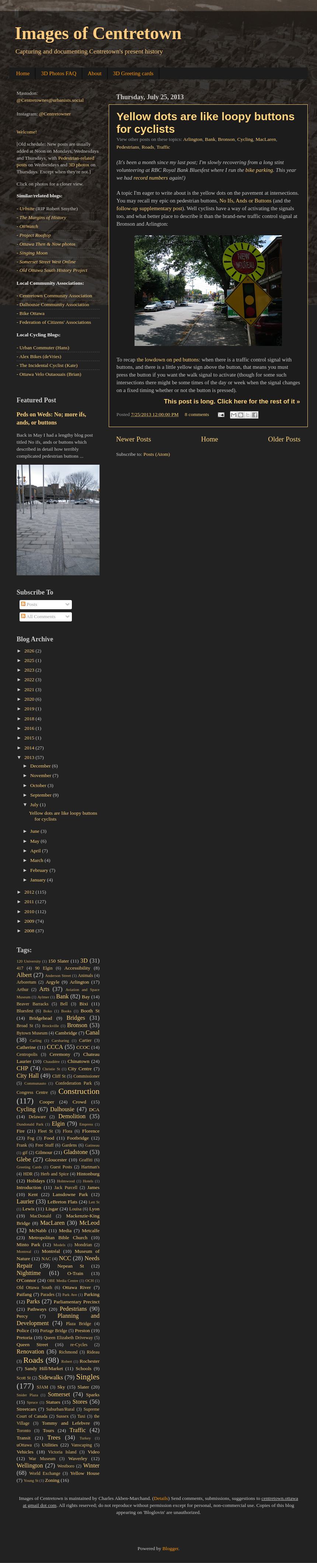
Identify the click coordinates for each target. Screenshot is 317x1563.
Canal (93, 1032)
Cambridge (66, 1033)
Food (49, 1138)
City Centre (80, 1068)
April (36, 850)
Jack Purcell (65, 1187)
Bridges (75, 1018)
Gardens (69, 1145)
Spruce (32, 1402)
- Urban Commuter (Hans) (43, 347)
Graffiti (86, 1159)
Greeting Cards (29, 1167)
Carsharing (60, 1040)
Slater (83, 1387)
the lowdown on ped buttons (168, 360)
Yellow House (85, 1473)
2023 (29, 670)
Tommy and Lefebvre (66, 1423)
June (35, 831)
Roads (148, 147)
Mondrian (83, 1244)
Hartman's (90, 1166)
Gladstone (76, 1152)
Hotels (88, 1181)
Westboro (65, 1466)
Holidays (36, 1180)
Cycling (245, 139)
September (41, 795)
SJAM (42, 1387)
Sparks (93, 1394)
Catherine (26, 1047)
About (95, 73)
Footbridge (78, 1138)
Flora (67, 1131)
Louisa (75, 1209)
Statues (53, 1402)
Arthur (22, 989)
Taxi (81, 1416)
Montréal (51, 1251)
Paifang (24, 1294)
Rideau (93, 1352)
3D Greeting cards (133, 73)
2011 (29, 901)
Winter (91, 1465)
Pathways (36, 1309)
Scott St (24, 1377)
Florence (91, 1131)
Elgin (58, 1123)
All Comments (38, 616)
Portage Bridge (53, 1330)
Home (23, 73)
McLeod (89, 1223)
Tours (48, 1430)
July (35, 804)
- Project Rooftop (34, 235)
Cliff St (58, 1076)
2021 (29, 689)
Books (66, 1011)
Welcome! (27, 132)
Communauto (35, 1083)
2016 (29, 728)
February (39, 870)
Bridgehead (40, 1018)
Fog (30, 1138)
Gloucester (56, 1159)
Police (23, 1330)
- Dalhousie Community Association (53, 304)
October (39, 785)
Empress (86, 1124)
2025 (29, 660)
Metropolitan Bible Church (58, 1237)
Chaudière (51, 1061)
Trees (54, 1437)
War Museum (42, 1458)
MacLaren (265, 139)
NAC (46, 1258)
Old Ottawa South (34, 1287)
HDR (28, 1173)
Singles (88, 1376)
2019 (29, 708)
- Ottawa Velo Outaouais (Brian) (49, 374)
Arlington (193, 139)
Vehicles (25, 1452)
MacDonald (40, 1216)
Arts (44, 989)
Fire (21, 1131)
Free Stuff (44, 1145)
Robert (66, 1361)
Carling (36, 1040)
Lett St (94, 1202)
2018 (29, 718)
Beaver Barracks (32, 1003)
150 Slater (58, 961)
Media (65, 1230)
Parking (92, 1294)
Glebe (24, 1159)
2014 (29, 748)
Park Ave (69, 1294)
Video (94, 1452)
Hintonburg (88, 1173)
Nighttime (29, 1273)
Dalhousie (62, 1109)
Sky (61, 1387)
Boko (47, 1011)
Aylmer (43, 997)
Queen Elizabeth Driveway (68, 1337)
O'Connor (26, 1280)
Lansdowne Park (70, 1194)
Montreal (24, 1251)
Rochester (90, 1361)
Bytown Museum (32, 1033)
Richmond (68, 1352)
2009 (29, 921)
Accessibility (78, 968)
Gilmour (43, 1152)
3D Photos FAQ (58, 73)
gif (25, 1152)
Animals (85, 975)
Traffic (163, 147)
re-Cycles (79, 1344)
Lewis (28, 1209)
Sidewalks (50, 1377)
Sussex (62, 1416)
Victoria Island (62, 1452)
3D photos (79, 164)
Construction (79, 1091)
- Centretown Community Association (54, 295)
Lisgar (51, 1209)
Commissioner (86, 1076)
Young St (31, 1480)
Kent (33, 1194)
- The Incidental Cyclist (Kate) (47, 365)
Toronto (24, 1430)
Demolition (72, 1116)
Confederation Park (73, 1083)
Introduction (29, 1187)
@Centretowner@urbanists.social (50, 100)
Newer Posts (133, 439)
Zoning (52, 1480)
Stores (80, 1402)
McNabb (37, 1230)
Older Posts (284, 439)
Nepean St (71, 1266)
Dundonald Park (30, 1124)
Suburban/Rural (60, 1409)
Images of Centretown (98, 33)
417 (20, 968)
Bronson (226, 139)
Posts (29, 604)
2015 (29, 738)
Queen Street (32, 1344)
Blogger (170, 1548)
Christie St (51, 1069)
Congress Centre (32, 1092)
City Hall (28, 1075)
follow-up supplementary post (149, 208)
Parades (48, 1294)
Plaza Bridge (78, 1323)
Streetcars (26, 1409)
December (41, 766)
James (93, 1187)
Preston (82, 1330)
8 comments (197, 414)
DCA (94, 1109)
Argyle (52, 982)
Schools (83, 1368)
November (41, 775)
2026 (29, 651)
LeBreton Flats (62, 1202)
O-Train (75, 1273)
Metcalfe (91, 1230)
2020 (29, 699)
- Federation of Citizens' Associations (54, 322)
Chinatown (78, 1061)
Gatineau (92, 1145)
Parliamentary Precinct (76, 1301)
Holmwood (66, 1181)
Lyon (94, 1209)
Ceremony (59, 1054)
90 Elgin (43, 968)
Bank (210, 139)
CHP (22, 1068)
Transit (24, 1438)
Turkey (85, 1438)
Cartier (85, 1040)
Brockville (50, 1025)
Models (59, 1245)
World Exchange (44, 1473)
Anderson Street (58, 975)
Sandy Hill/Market (44, 1368)
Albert (24, 975)
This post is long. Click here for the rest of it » (232, 401)
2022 (29, 679)
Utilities (50, 1445)
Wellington (30, 1465)
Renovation (30, 1351)
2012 (29, 892)
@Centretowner (55, 114)
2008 (29, 930)
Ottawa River (77, 1287)
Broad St (25, 1025)
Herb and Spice (55, 1173)
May (35, 841)
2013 (29, 757)
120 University (29, 961)
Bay (86, 996)
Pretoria (24, 1337)
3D (84, 960)
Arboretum (26, 982)
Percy (22, 1316)
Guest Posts (61, 1166)
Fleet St (45, 1131)
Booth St (90, 1010)
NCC (65, 1258)
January (38, 880)
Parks (33, 1301)
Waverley (78, 1458)
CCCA (55, 1047)
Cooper (46, 1102)
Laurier (25, 1201)
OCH (89, 1280)
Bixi (84, 1003)
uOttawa (24, 1445)
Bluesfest (25, 1010)
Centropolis (27, 1054)
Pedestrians (127, 147)
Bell (63, 1003)
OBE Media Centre (62, 1280)
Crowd (79, 1102)
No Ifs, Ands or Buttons (245, 201)
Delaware (37, 1116)
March (37, 860)
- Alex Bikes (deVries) (39, 356)
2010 (29, 911)
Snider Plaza (27, 1395)
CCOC (83, 1047)
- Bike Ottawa (31, 313)
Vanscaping (81, 1445)
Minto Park (28, 1244)
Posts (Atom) (156, 454)
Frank (22, 1145)
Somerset (59, 1394)
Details (161, 1498)
